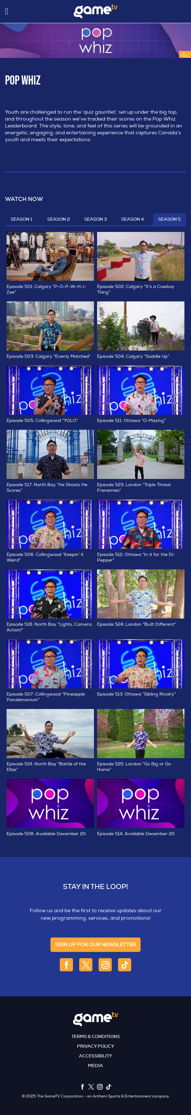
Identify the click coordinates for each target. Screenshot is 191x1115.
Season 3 (95, 219)
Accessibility (95, 1056)
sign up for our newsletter (95, 945)
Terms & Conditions (95, 1036)
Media (95, 1065)
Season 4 (132, 219)
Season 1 (21, 219)
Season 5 (169, 219)
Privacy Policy (95, 1046)
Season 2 (58, 219)
